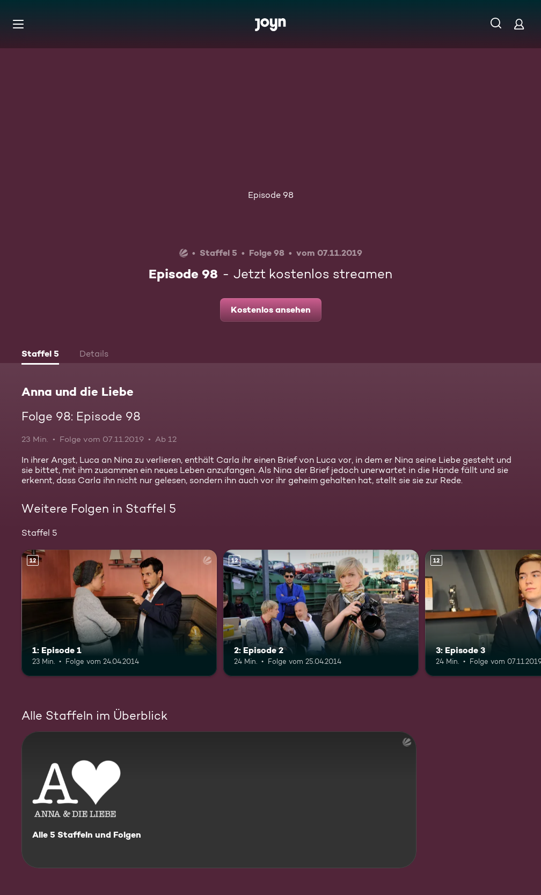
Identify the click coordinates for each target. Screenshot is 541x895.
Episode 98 (271, 195)
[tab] (40, 355)
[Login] (519, 23)
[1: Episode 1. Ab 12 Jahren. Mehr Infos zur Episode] (119, 613)
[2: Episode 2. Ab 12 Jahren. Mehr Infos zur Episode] (321, 613)
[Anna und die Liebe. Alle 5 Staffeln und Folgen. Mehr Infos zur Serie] (218, 799)
